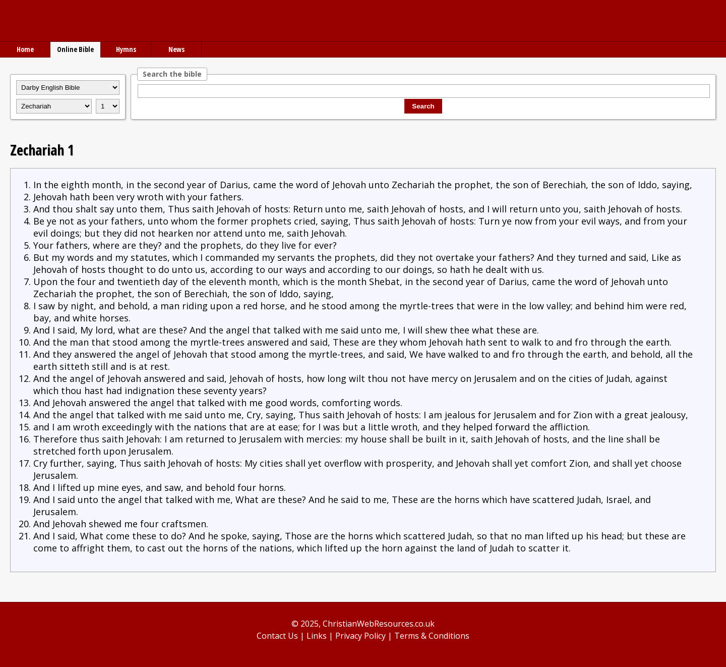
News (176, 49)
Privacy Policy (360, 635)
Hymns (126, 49)
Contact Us (277, 635)
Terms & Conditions (431, 635)
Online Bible (75, 49)
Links (317, 635)
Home (25, 49)
